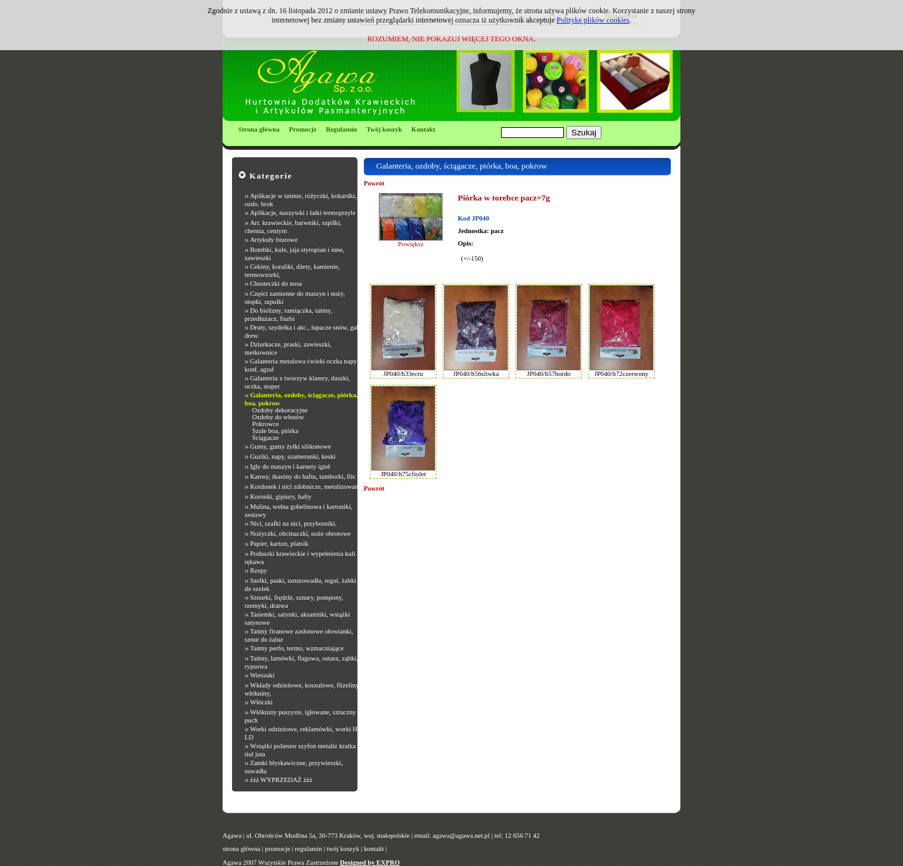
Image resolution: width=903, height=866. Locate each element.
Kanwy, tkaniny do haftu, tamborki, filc (303, 476)
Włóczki (261, 702)
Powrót (374, 183)
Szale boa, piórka (275, 430)
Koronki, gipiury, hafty (281, 496)
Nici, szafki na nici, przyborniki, (293, 523)
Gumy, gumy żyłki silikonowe (290, 446)
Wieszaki (262, 675)
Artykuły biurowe (274, 239)
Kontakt (423, 129)
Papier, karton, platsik (279, 543)
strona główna (241, 848)
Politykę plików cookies (593, 20)
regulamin (308, 848)
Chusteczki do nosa (276, 283)
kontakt (374, 848)
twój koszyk (343, 848)
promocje (277, 848)
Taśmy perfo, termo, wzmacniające (297, 648)
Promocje (303, 129)
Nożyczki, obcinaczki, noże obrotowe (300, 533)
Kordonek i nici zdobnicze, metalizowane (305, 486)
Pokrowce (265, 423)
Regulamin (341, 129)
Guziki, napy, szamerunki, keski (293, 456)
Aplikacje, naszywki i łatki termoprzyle (303, 212)
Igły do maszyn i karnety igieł (290, 466)
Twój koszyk (384, 129)
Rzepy (258, 570)
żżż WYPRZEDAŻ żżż (281, 779)
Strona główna (259, 129)
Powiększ (411, 244)
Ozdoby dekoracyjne (279, 410)
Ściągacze (265, 437)
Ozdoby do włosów (278, 417)
